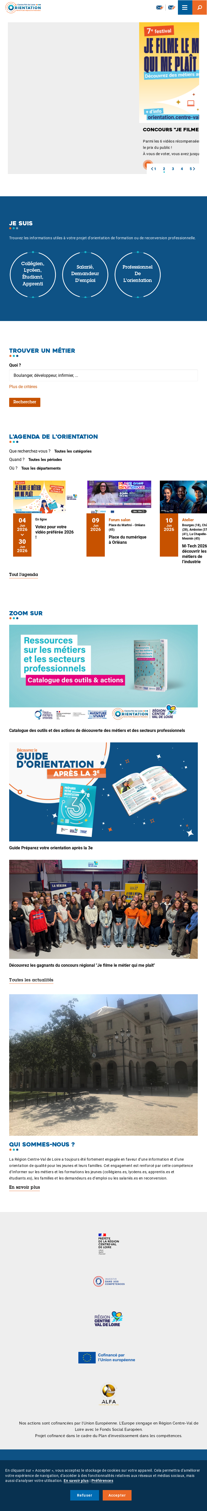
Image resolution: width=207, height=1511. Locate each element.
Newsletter (160, 7)
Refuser (84, 1495)
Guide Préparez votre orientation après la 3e (51, 847)
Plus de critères (23, 386)
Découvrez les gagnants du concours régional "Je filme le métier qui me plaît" (82, 965)
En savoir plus (24, 1188)
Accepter (117, 1495)
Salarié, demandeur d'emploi (85, 274)
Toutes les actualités (31, 980)
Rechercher (24, 402)
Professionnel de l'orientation (137, 274)
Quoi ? (15, 365)
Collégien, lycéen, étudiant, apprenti (32, 274)
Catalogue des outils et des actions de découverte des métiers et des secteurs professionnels (97, 730)
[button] (152, 169)
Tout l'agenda (23, 575)
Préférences (102, 1481)
